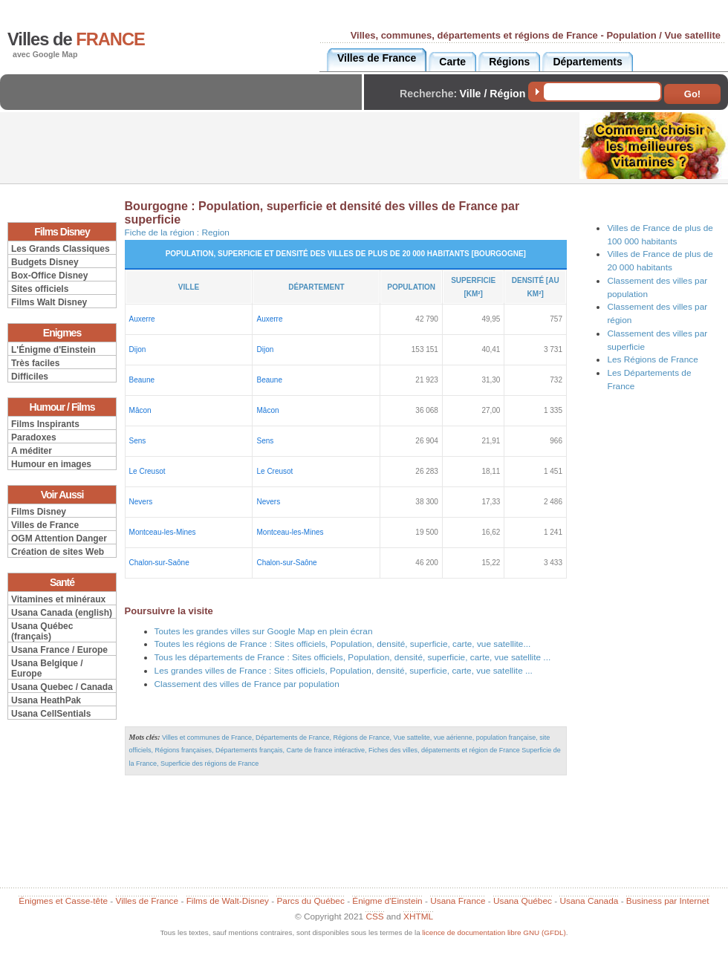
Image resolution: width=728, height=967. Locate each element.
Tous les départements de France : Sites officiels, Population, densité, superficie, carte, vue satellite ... (353, 657)
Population (411, 287)
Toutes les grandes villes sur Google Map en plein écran (264, 631)
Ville (188, 287)
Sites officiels (39, 289)
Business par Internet (667, 901)
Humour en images (51, 464)
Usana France (457, 901)
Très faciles (35, 363)
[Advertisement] (185, 104)
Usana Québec (522, 901)
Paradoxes (33, 437)
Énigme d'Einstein (387, 901)
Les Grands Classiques (60, 249)
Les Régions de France (652, 359)
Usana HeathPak (46, 700)
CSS (374, 916)
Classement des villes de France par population (247, 684)
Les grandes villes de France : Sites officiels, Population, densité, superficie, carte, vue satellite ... (344, 670)
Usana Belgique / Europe (47, 668)
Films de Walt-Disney (227, 901)
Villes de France (45, 525)
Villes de (76, 39)
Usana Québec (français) (42, 631)
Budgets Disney (45, 262)
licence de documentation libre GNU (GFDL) (493, 932)
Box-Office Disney (49, 275)
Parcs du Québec (310, 901)
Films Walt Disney (49, 302)
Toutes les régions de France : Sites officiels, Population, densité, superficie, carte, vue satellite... (343, 644)
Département (316, 287)
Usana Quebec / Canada (62, 687)
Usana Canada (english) (61, 613)
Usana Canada (588, 901)
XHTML (418, 916)
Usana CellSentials (51, 714)
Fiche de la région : (177, 232)
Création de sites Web (57, 552)
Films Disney (38, 512)
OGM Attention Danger (59, 538)
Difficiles (29, 376)
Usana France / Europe (59, 650)
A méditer (31, 451)
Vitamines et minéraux (58, 599)
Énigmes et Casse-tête (63, 901)
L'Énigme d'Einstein (53, 350)
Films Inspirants (45, 424)
